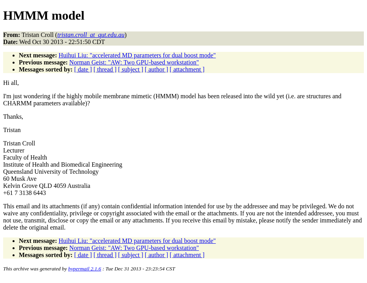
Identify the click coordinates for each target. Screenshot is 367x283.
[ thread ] (105, 69)
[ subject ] (130, 69)
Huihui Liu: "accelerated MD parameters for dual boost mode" (136, 55)
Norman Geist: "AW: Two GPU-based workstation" (134, 62)
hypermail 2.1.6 (84, 269)
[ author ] (156, 69)
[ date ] (83, 69)
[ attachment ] (187, 69)
